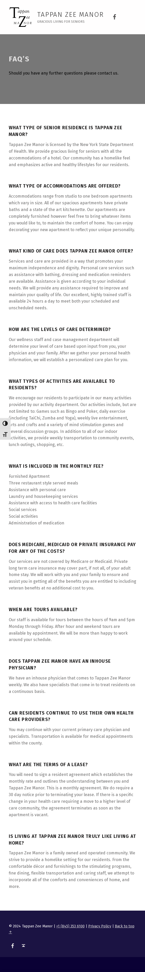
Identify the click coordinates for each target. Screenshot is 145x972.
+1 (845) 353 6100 (70, 926)
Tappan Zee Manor (70, 15)
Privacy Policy (99, 926)
